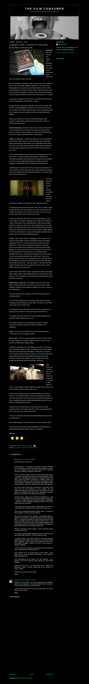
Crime (30, 447)
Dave (16, 459)
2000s (19, 447)
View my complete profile (65, 52)
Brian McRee (62, 44)
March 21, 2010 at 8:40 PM (26, 459)
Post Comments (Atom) (25, 678)
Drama (35, 447)
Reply (16, 574)
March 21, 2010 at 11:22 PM (27, 580)
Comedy (24, 447)
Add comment (14, 596)
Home (31, 674)
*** (15, 447)
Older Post (50, 674)
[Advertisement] (25, 658)
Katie (16, 580)
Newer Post (12, 674)
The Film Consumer (44, 8)
